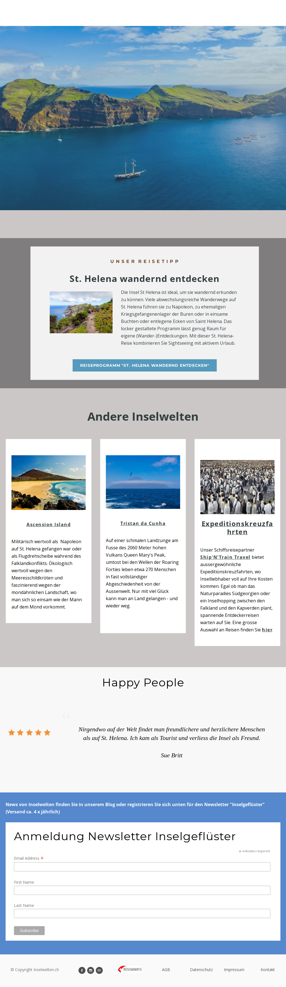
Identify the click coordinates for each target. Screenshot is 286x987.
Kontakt (268, 969)
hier (267, 630)
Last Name (24, 905)
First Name (24, 882)
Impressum (234, 969)
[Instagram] (90, 970)
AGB (166, 969)
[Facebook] (81, 970)
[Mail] (99, 970)
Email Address (29, 858)
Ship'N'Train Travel (225, 557)
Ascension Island (49, 524)
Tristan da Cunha (143, 523)
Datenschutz (201, 969)
